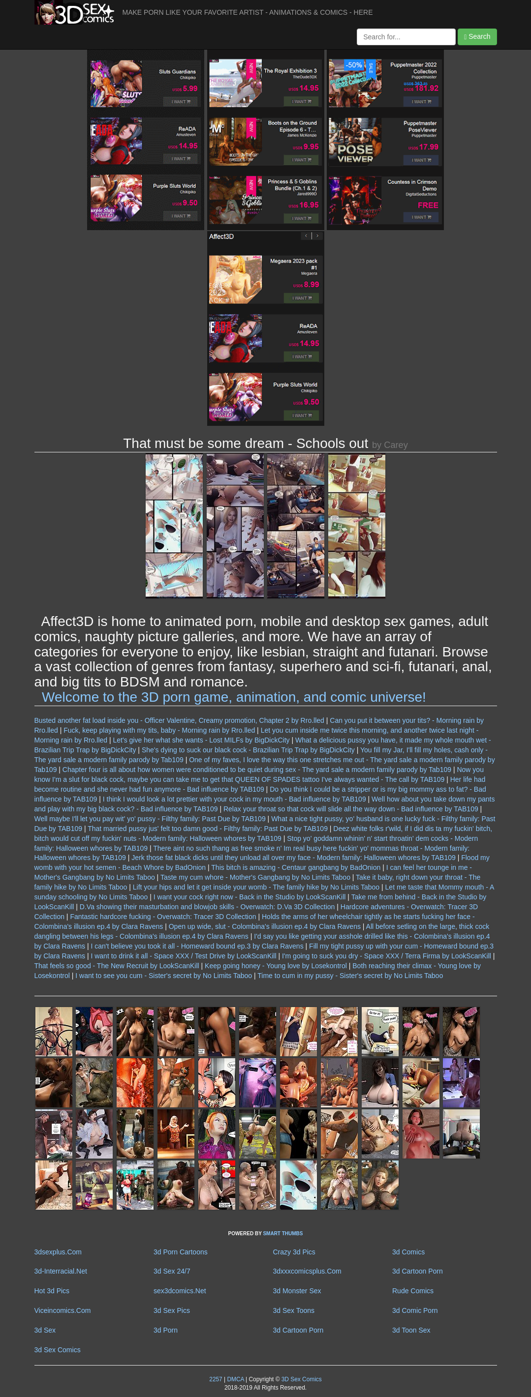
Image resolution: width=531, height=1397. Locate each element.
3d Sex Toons (294, 1310)
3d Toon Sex (411, 1330)
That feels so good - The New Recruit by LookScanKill (116, 966)
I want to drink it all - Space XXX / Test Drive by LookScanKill (183, 956)
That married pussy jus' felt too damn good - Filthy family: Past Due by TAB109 (208, 828)
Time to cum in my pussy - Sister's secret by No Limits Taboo (350, 976)
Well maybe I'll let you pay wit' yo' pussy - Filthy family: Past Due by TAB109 (150, 819)
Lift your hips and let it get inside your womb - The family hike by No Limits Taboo (256, 887)
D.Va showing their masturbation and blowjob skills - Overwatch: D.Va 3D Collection (207, 907)
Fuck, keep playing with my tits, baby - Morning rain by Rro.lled (159, 730)
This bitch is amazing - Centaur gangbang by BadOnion (295, 867)
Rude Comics (413, 1291)
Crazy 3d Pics (294, 1252)
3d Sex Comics (57, 1350)
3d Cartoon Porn (417, 1271)
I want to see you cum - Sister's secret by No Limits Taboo (163, 976)
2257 (215, 1379)
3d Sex (45, 1330)
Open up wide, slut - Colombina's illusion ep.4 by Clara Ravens (265, 926)
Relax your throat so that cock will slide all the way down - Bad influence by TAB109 (350, 809)
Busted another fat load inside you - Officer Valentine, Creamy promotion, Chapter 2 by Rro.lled (179, 720)
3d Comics (408, 1252)
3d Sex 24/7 (172, 1271)
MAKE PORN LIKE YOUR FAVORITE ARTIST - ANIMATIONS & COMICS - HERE (248, 12)
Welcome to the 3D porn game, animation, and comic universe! (234, 697)
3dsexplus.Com (58, 1252)
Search (477, 36)
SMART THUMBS (283, 1233)
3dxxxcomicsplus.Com (307, 1271)
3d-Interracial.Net (60, 1271)
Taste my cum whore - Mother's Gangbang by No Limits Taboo (255, 877)
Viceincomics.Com (62, 1310)
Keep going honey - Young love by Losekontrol (276, 966)
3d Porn (166, 1330)
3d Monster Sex (297, 1291)
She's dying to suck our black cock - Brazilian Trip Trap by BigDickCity (248, 750)
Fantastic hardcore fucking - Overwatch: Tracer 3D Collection (163, 917)
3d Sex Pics (172, 1310)
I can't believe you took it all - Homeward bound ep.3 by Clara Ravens (197, 946)
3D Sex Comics (300, 1379)
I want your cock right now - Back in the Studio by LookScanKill (250, 897)
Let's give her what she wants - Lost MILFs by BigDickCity (201, 740)
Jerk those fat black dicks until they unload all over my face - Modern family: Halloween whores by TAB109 (293, 858)
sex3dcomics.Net (180, 1291)
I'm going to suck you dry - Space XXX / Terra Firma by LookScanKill (386, 956)
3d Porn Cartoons (181, 1252)
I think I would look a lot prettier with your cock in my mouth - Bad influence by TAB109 (234, 799)
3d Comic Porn (415, 1310)
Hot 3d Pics (52, 1291)
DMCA (235, 1379)
